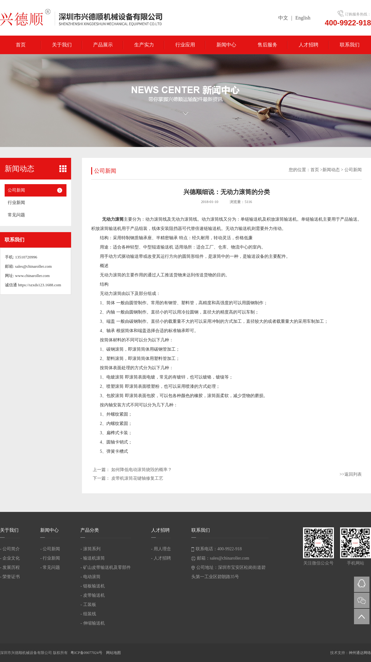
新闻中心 (226, 44)
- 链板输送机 (92, 586)
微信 (361, 600)
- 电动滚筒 (90, 576)
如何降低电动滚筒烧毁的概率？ (141, 469)
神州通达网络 (360, 653)
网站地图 (113, 653)
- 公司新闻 (50, 549)
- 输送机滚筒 (92, 558)
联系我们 (350, 44)
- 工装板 (88, 604)
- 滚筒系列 (90, 549)
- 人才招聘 (161, 558)
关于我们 (62, 44)
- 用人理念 (161, 549)
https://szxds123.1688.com (39, 285)
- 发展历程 (10, 567)
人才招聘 (308, 44)
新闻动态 (331, 169)
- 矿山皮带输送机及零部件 (105, 567)
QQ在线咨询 (361, 584)
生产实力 (144, 44)
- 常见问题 (50, 567)
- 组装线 (88, 614)
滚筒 (216, 256)
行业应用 (185, 44)
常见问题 (16, 215)
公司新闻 (16, 190)
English (302, 17)
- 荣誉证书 (10, 576)
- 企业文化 (10, 558)
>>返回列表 (350, 474)
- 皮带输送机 (92, 595)
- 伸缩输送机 (92, 623)
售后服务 (267, 44)
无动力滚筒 (113, 219)
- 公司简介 (10, 549)
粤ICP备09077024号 (86, 653)
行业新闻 (16, 202)
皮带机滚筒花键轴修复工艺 (137, 478)
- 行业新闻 (50, 558)
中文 (283, 17)
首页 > (316, 169)
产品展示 (103, 44)
